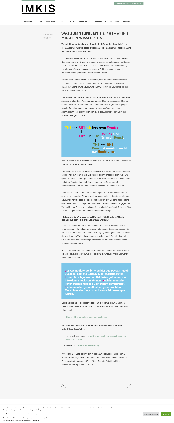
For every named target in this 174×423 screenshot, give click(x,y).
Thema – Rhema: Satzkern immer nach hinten (86, 317)
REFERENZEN (100, 21)
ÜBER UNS (114, 21)
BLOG (72, 21)
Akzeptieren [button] (166, 414)
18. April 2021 (48, 34)
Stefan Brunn (47, 38)
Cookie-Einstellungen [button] (151, 414)
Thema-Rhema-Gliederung (87, 345)
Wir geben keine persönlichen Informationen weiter (21, 420)
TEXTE (39, 21)
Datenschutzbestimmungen (29, 414)
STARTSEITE (27, 21)
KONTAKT (127, 21)
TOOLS (62, 21)
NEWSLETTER (85, 21)
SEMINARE (50, 21)
